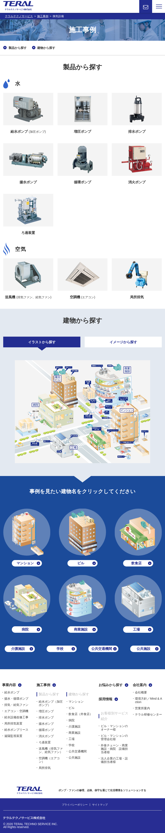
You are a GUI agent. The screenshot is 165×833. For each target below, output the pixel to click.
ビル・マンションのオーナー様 (114, 727)
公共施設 (75, 757)
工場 (72, 739)
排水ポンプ (46, 717)
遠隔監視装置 (13, 736)
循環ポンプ (46, 730)
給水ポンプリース (16, 729)
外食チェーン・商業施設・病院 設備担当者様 (114, 749)
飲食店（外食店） (81, 714)
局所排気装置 (13, 723)
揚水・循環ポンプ (16, 698)
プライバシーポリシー (75, 804)
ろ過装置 (45, 742)
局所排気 (45, 768)
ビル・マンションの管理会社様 (114, 737)
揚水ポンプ (46, 723)
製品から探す (18, 48)
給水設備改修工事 (16, 717)
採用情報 (105, 699)
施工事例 (43, 685)
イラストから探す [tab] (42, 342)
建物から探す (46, 48)
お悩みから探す (111, 685)
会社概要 (141, 692)
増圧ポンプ (46, 711)
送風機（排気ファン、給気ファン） (51, 750)
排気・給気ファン (16, 704)
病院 (72, 720)
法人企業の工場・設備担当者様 (114, 760)
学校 (72, 745)
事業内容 (9, 685)
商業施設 (75, 732)
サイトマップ (100, 804)
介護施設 (75, 726)
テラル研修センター (148, 714)
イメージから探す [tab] (123, 342)
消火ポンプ (46, 736)
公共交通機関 (78, 751)
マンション (76, 701)
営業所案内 (142, 708)
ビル (72, 707)
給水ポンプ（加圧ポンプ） (51, 703)
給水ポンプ (11, 692)
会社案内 (140, 685)
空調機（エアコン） (49, 759)
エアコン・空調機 (16, 711)
